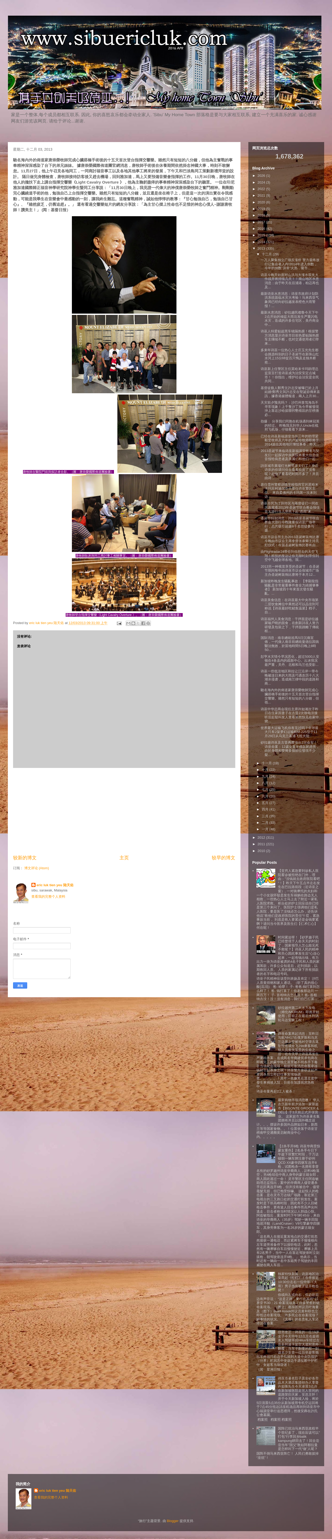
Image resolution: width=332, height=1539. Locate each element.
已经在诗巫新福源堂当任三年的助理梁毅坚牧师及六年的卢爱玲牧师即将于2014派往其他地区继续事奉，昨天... (290, 440)
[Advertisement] (124, 811)
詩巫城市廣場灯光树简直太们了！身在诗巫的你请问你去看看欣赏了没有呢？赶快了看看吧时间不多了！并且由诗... (290, 472)
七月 (266, 789)
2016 (261, 229)
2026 (261, 176)
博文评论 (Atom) (36, 868)
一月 (266, 829)
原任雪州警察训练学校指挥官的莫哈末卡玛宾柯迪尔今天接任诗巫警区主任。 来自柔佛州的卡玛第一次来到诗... (289, 491)
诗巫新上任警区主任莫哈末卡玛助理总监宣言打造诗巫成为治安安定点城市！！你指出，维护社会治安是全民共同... (290, 375)
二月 (266, 823)
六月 (266, 796)
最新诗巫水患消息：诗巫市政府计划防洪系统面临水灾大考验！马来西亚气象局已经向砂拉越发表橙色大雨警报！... (290, 300)
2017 (261, 222)
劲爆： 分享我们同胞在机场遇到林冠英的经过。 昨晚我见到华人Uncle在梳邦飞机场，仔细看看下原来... (290, 425)
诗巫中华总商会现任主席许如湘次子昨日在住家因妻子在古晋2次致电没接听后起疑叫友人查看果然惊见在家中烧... (290, 715)
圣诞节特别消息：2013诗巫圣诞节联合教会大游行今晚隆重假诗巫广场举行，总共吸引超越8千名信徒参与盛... (290, 524)
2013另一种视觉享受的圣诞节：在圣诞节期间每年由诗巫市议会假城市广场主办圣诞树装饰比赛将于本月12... (290, 571)
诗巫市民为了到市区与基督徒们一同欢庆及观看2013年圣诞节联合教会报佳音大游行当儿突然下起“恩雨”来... (290, 507)
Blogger (173, 1521)
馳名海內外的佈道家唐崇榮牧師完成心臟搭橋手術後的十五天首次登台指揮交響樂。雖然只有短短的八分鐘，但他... (290, 696)
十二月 (267, 254)
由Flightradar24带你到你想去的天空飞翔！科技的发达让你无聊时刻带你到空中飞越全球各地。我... (290, 556)
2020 (261, 202)
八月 (266, 783)
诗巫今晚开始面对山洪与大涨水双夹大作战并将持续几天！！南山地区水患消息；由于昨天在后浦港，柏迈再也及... (290, 281)
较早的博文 (223, 857)
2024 (261, 182)
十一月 (267, 763)
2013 (261, 248)
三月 (266, 816)
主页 (124, 857)
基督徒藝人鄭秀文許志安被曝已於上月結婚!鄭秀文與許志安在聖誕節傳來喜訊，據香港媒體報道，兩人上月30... (290, 392)
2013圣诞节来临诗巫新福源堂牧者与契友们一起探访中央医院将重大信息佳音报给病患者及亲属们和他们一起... (290, 455)
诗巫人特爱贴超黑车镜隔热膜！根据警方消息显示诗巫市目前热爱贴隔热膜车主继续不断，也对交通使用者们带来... (290, 337)
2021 (261, 195)
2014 (261, 242)
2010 (261, 851)
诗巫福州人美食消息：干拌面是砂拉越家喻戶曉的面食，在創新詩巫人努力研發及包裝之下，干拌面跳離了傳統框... (290, 625)
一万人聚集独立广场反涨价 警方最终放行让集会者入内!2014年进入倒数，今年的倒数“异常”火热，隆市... (290, 264)
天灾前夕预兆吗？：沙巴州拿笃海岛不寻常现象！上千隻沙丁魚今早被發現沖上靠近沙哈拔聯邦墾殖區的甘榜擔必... (290, 409)
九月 (266, 776)
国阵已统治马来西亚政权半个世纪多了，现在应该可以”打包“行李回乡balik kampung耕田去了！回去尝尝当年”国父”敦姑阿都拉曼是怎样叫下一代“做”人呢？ (299, 1438)
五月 (266, 803)
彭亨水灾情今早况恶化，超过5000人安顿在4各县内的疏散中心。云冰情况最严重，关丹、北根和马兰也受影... (290, 661)
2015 (261, 235)
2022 (261, 189)
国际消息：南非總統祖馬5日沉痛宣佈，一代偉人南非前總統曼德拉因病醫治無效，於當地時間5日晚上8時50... (290, 644)
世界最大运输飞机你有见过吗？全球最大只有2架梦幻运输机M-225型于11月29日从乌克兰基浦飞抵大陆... (289, 732)
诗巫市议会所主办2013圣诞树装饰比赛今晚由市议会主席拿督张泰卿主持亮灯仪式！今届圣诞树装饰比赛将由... (290, 541)
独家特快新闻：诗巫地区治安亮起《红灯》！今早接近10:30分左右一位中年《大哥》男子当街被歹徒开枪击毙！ (298, 1282)
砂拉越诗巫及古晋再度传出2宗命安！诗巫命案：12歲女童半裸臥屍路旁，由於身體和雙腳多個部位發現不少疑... (290, 749)
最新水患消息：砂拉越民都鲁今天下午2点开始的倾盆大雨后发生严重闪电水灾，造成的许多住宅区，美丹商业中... (290, 318)
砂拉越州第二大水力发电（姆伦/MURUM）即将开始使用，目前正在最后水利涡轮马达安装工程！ (298, 1014)
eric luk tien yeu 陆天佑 (55, 885)
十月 (266, 770)
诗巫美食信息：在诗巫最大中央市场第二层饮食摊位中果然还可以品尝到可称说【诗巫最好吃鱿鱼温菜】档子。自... (290, 606)
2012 (261, 837)
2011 (261, 844)
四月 (266, 809)
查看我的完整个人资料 (48, 896)
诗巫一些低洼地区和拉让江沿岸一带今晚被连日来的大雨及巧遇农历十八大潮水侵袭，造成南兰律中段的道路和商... (290, 677)
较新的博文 (25, 857)
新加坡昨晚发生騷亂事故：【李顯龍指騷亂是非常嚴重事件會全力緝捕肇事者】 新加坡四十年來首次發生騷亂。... (290, 587)
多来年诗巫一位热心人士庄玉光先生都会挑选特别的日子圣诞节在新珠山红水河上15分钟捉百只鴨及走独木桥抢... (290, 356)
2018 (261, 215)
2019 (261, 209)
